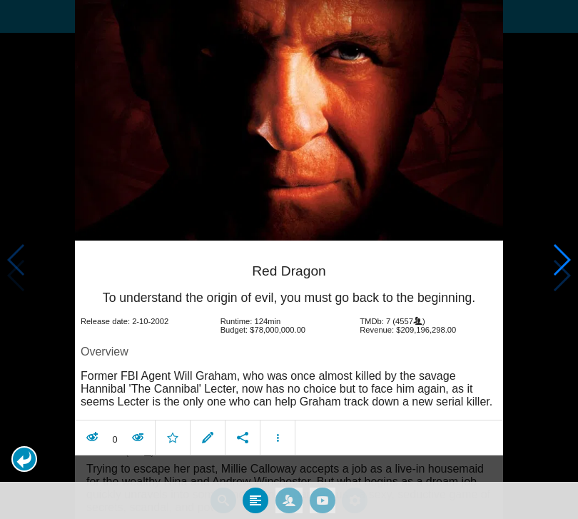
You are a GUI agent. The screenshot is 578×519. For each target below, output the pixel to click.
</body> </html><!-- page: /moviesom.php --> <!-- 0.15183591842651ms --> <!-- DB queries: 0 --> (289, 259)
